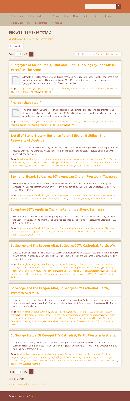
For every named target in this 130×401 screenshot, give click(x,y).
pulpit (37, 231)
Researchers (41, 23)
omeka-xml (36, 384)
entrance (64, 159)
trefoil (14, 165)
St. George (112, 360)
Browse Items (17, 16)
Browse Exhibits (60, 16)
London (92, 121)
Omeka (32, 396)
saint (60, 271)
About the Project (81, 16)
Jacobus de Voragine (91, 267)
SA (67, 162)
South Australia (76, 162)
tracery (114, 162)
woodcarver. (107, 198)
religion (109, 357)
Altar (19, 264)
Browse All (15, 39)
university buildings (37, 165)
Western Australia (31, 364)
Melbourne (100, 88)
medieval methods (39, 125)
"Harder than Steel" (26, 102)
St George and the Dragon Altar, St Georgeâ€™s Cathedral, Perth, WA (63, 245)
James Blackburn (106, 228)
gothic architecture (60, 88)
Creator (100, 54)
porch (51, 162)
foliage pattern (76, 159)
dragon (32, 267)
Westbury (95, 198)
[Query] (103, 6)
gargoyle (29, 88)
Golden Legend (61, 267)
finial (72, 195)
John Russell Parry (79, 88)
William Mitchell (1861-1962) (88, 165)
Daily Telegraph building (53, 121)
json (28, 384)
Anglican (21, 195)
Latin (91, 88)
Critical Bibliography (20, 23)
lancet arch (31, 162)
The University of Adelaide (97, 162)
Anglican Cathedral (40, 264)
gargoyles (39, 88)
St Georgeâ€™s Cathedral (47, 274)
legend (14, 271)
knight (112, 267)
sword (63, 274)
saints (79, 271)
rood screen (46, 231)
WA (101, 274)
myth (21, 271)
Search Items (47, 39)
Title (89, 54)
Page (15, 54)
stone (62, 125)
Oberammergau (90, 357)
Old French (111, 88)
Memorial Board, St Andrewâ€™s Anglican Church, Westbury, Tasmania (64, 176)
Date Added (111, 54)
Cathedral (81, 264)
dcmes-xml (20, 384)
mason (100, 121)
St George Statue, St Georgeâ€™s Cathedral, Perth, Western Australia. (63, 335)
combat (14, 267)
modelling (54, 125)
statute (14, 364)
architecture (22, 121)
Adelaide (21, 159)
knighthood (44, 357)
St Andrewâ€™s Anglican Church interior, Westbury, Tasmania (57, 209)
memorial (100, 195)
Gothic (48, 88)
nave (38, 271)
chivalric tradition (95, 264)
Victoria (47, 92)
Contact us (57, 23)
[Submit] (118, 6)
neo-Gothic (42, 162)
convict (55, 228)
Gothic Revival (110, 159)
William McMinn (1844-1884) (60, 165)
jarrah (105, 267)
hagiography (75, 267)
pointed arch (30, 198)
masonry (109, 121)
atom (11, 384)
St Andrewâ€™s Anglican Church (52, 198)
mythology (30, 271)
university (22, 165)
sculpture (24, 92)
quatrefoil (60, 162)
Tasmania (77, 198)
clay (39, 121)
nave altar (46, 271)
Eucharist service (45, 267)
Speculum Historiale (92, 271)
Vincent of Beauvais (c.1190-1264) (83, 274)
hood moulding (18, 162)
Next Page (31, 54)
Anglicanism (55, 264)
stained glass (91, 231)
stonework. (71, 125)
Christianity (106, 354)
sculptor (15, 92)
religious (15, 360)
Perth (54, 271)
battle (65, 264)
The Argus (34, 92)
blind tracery (45, 159)
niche (20, 198)
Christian (96, 354)
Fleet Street (72, 121)
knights (53, 357)
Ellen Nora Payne (60, 195)
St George (108, 271)
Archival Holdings (103, 16)
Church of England (42, 195)
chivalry (108, 264)
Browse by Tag (31, 39)
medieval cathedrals (20, 125)
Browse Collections (38, 16)
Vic (41, 92)
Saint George (70, 271)
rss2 (45, 384)
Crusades (23, 267)
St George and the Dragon (68, 360)
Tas (69, 198)
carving (20, 88)
